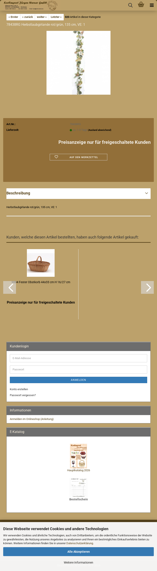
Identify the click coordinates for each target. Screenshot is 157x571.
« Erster (13, 17)
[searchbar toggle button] (130, 5)
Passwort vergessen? (23, 395)
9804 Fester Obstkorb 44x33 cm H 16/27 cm (41, 282)
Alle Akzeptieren (78, 551)
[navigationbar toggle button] (151, 5)
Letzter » (56, 17)
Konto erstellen (19, 389)
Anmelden (78, 379)
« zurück (27, 17)
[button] (9, 287)
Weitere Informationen (78, 562)
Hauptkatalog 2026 (78, 470)
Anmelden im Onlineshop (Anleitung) (32, 419)
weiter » (42, 17)
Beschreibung (18, 193)
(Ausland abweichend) (99, 130)
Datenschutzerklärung (79, 543)
